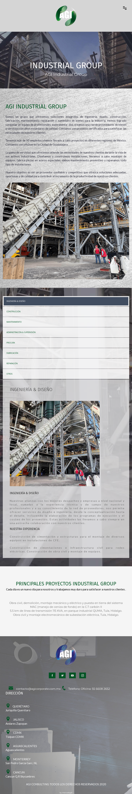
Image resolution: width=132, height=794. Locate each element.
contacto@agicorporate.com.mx (34, 689)
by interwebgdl (66, 793)
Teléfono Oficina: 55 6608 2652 (85, 689)
